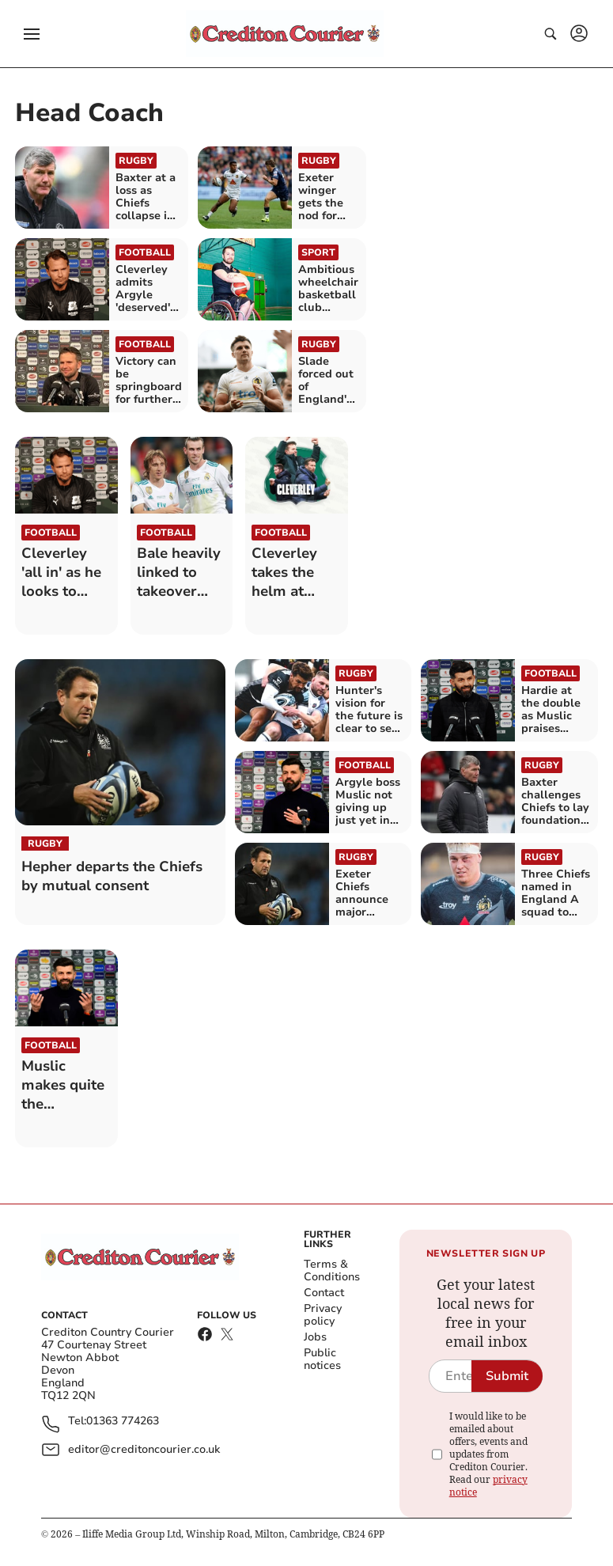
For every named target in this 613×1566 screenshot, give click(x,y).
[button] (32, 34)
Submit (507, 1376)
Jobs (315, 1336)
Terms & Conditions (332, 1270)
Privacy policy (323, 1315)
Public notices (322, 1359)
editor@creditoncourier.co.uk (144, 1449)
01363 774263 (122, 1421)
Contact (324, 1292)
